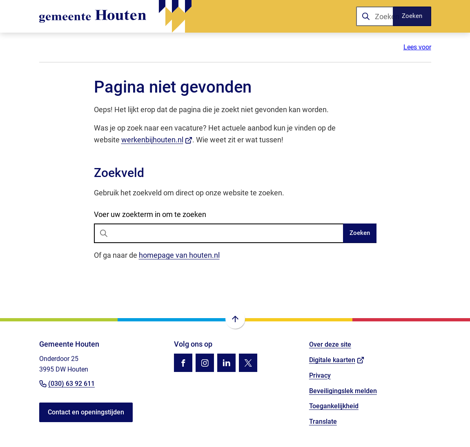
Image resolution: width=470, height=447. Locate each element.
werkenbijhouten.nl (157, 139)
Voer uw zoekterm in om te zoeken (150, 214)
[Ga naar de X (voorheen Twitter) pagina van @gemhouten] (248, 363)
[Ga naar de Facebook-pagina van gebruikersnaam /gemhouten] (183, 363)
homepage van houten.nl (179, 255)
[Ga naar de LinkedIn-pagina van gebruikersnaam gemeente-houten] (226, 363)
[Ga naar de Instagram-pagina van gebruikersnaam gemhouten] (205, 363)
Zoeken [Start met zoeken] (360, 233)
